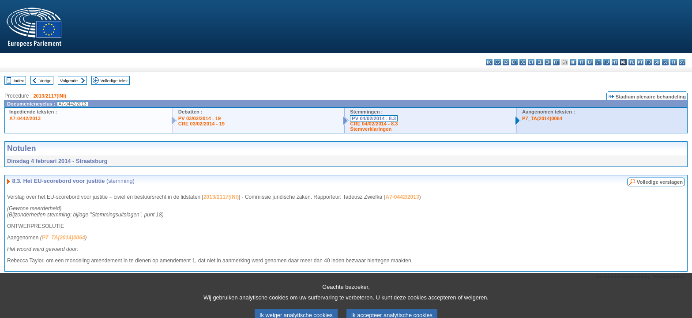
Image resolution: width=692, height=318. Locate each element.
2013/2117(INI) (49, 95)
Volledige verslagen (660, 182)
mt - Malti (615, 62)
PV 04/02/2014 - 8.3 (374, 118)
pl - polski (631, 62)
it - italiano (581, 62)
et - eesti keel (531, 62)
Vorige (46, 80)
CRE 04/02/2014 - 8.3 (374, 123)
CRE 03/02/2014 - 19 (201, 123)
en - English (548, 62)
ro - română (648, 62)
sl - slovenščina (665, 62)
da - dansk (514, 62)
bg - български (489, 62)
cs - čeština (506, 62)
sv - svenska (682, 62)
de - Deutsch (522, 62)
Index (19, 80)
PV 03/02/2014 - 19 (199, 118)
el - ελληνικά (539, 62)
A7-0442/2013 (25, 118)
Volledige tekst (114, 80)
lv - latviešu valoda (590, 62)
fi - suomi (673, 62)
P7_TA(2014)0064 (542, 118)
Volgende (69, 80)
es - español (497, 62)
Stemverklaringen (370, 129)
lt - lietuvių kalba (598, 62)
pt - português (640, 62)
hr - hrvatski (573, 62)
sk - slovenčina (657, 62)
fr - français (556, 62)
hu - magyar (606, 62)
